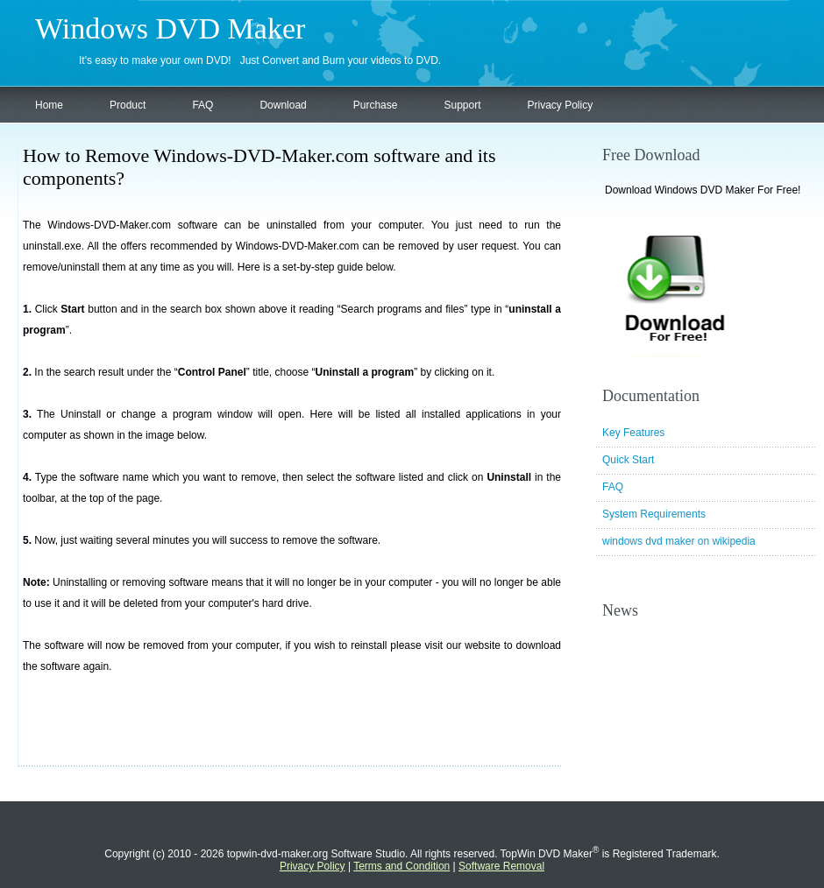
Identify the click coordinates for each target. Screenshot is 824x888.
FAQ (202, 105)
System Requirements (654, 514)
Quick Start (628, 460)
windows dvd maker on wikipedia (679, 541)
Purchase (375, 105)
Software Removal (501, 866)
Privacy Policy (560, 105)
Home (49, 105)
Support (462, 105)
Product (128, 105)
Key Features (633, 432)
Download (282, 105)
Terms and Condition (401, 866)
